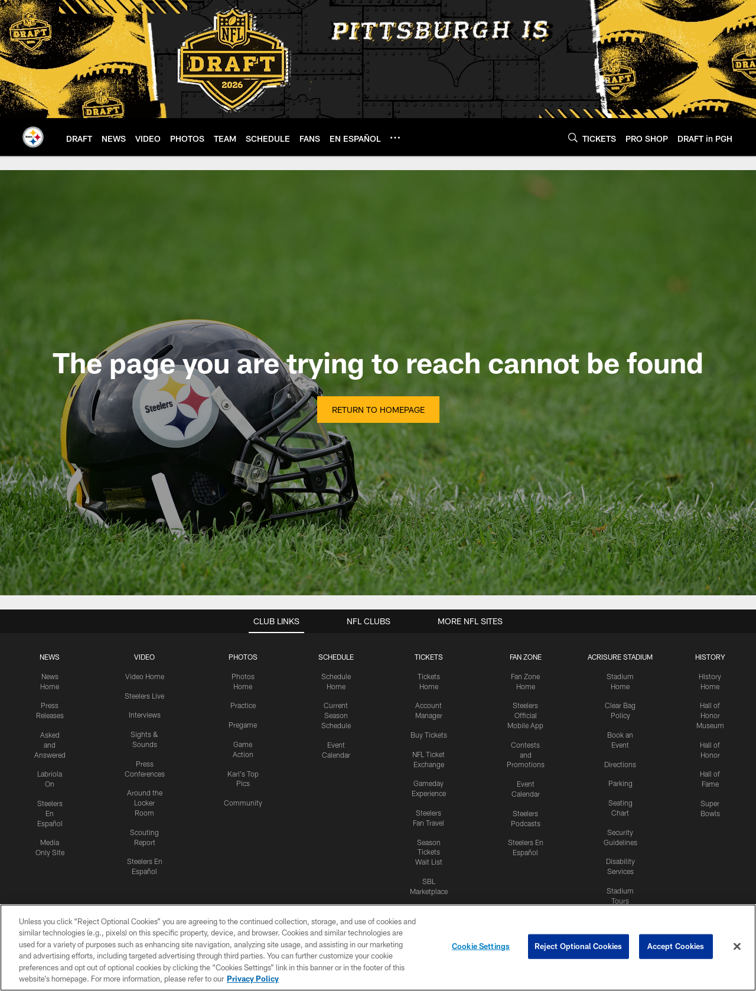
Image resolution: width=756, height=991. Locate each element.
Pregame (243, 725)
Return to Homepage (378, 410)
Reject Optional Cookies (579, 946)
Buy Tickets (428, 735)
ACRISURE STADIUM (620, 657)
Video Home (144, 676)
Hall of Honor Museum (710, 715)
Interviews (145, 714)
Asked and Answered (50, 745)
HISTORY (710, 657)
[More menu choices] (395, 137)
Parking (620, 783)
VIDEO (144, 657)
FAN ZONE (526, 657)
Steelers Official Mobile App (525, 715)
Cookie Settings (481, 946)
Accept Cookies (676, 946)
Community (243, 802)
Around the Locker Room (144, 802)
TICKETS (429, 657)
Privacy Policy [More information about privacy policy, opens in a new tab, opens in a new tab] (253, 978)
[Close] (737, 947)
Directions (620, 764)
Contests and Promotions (526, 755)
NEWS (50, 657)
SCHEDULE (336, 657)
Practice (243, 705)
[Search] (573, 137)
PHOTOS (243, 657)
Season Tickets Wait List (428, 852)
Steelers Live (144, 696)
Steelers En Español (50, 813)
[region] (378, 947)
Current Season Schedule (336, 715)
